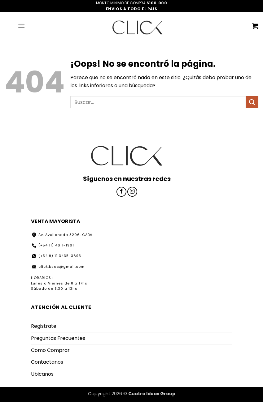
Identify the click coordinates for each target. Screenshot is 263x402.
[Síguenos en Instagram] (132, 192)
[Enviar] (252, 102)
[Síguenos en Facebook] (121, 192)
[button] (21, 25)
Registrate (43, 326)
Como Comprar (50, 350)
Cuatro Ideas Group (151, 394)
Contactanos (47, 362)
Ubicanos (42, 374)
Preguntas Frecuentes (58, 338)
